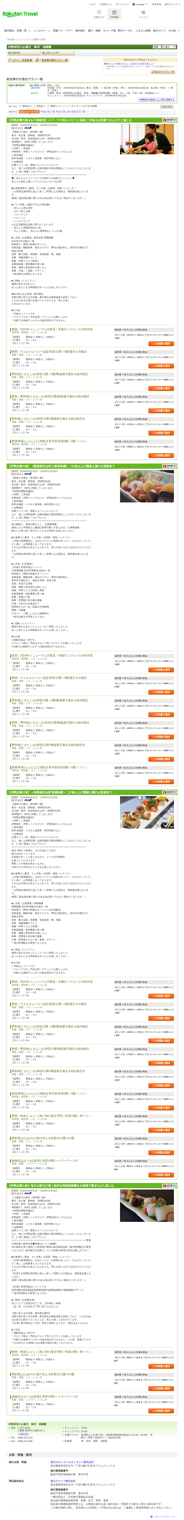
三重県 (34, 39)
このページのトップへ (164, 1516)
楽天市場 (156, 4)
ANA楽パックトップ (17, 39)
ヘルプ (92, 4)
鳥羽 (43, 39)
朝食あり (27, 106)
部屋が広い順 (78, 111)
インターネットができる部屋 (82, 106)
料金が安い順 (48, 111)
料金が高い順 (63, 111)
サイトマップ (122, 4)
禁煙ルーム (56, 106)
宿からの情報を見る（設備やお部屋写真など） (131, 63)
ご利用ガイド (105, 4)
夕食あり (41, 106)
